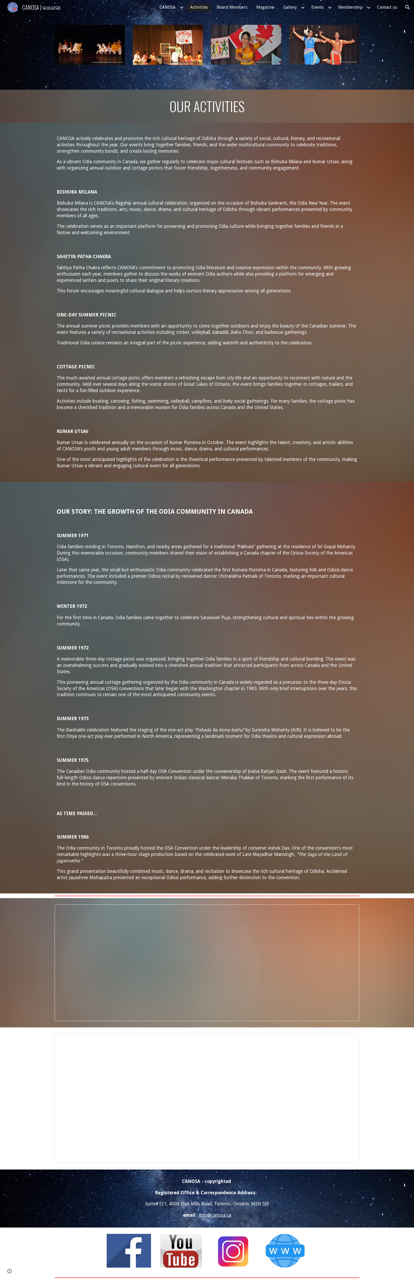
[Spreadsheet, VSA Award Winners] (207, 1098)
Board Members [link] (232, 7)
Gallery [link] (290, 7)
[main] (207, 106)
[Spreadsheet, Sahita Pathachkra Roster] (207, 962)
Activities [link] (199, 7)
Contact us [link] (387, 7)
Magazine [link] (265, 7)
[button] (407, 7)
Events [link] (317, 7)
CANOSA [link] (167, 7)
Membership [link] (350, 7)
